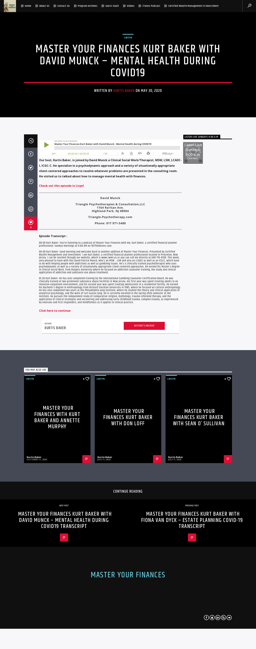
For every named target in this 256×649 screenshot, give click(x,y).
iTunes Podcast (151, 6)
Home (28, 6)
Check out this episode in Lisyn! (61, 371)
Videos (131, 6)
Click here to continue (55, 496)
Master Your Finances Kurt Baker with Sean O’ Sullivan (199, 602)
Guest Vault (112, 6)
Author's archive (144, 511)
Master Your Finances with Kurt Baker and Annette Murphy (57, 603)
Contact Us (63, 6)
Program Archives (88, 6)
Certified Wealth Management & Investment (193, 6)
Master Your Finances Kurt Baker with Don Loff (128, 602)
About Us (44, 6)
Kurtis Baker (124, 176)
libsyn (128, 122)
